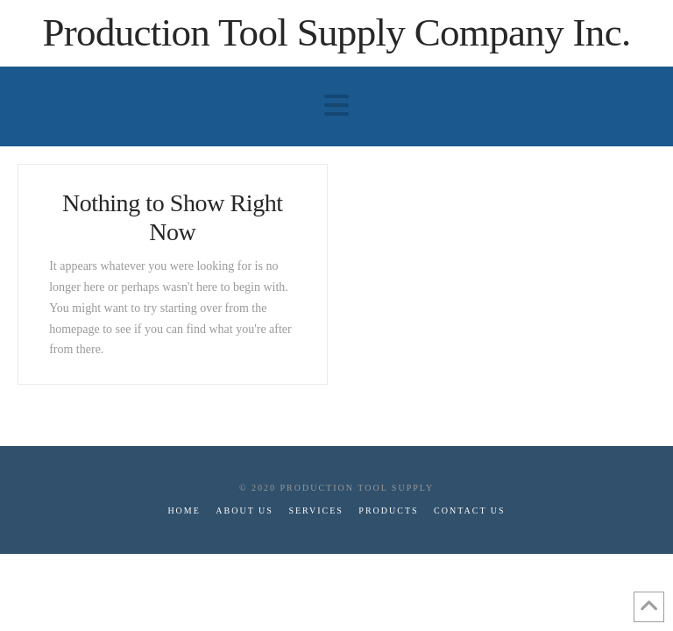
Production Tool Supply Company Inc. (336, 33)
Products (388, 510)
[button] (336, 105)
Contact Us (470, 510)
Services (315, 510)
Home (183, 510)
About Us (244, 510)
